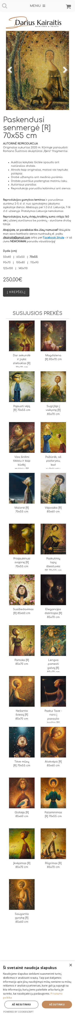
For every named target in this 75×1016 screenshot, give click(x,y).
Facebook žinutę (53, 237)
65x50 (20, 257)
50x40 (7, 257)
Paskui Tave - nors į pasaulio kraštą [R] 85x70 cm (53, 719)
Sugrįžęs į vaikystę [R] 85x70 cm (53, 410)
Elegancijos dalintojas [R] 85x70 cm (53, 613)
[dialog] (37, 988)
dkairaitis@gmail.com (16, 237)
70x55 (34, 257)
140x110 (23, 268)
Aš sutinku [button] (57, 1004)
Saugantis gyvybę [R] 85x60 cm (22, 918)
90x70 (7, 262)
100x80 (20, 262)
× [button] (70, 965)
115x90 (34, 262)
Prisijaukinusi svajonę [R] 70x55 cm (21, 562)
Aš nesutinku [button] (21, 1004)
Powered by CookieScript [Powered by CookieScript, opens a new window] (18, 1011)
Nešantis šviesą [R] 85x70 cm (21, 715)
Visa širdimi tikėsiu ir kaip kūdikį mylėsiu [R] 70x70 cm (21, 465)
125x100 (8, 268)
